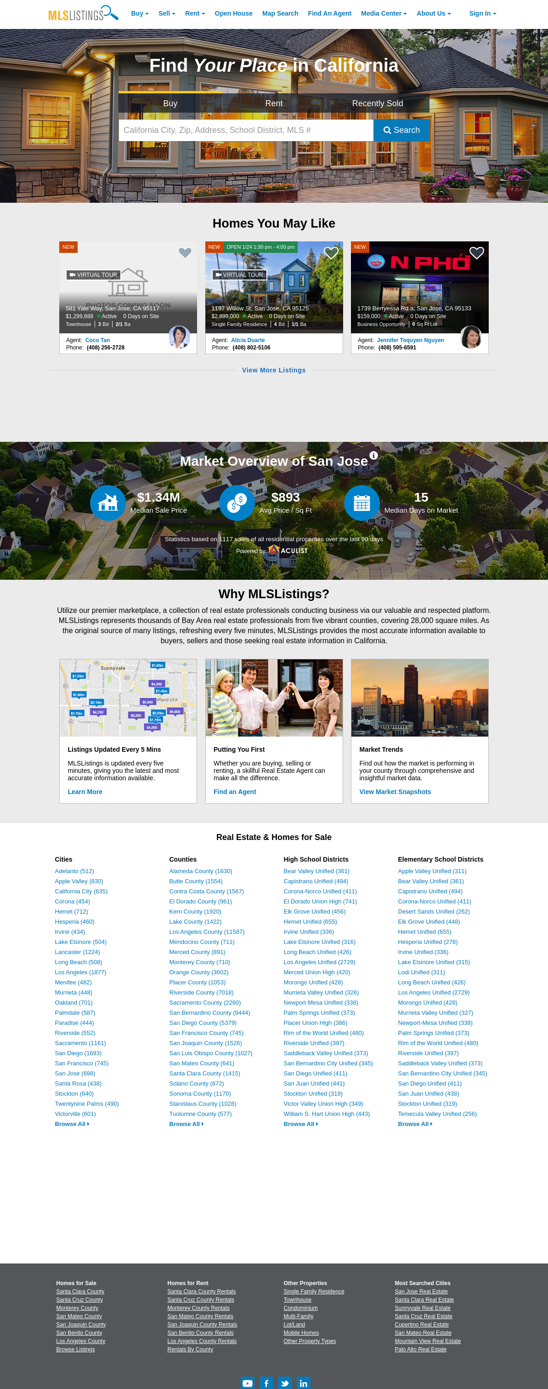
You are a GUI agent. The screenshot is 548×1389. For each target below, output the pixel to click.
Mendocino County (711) (202, 941)
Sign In (480, 13)
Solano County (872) (196, 1083)
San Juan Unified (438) (428, 1093)
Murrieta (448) (74, 992)
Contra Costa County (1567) (206, 891)
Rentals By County (190, 1349)
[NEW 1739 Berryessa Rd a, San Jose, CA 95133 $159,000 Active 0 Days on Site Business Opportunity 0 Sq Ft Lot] (420, 287)
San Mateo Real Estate (423, 1333)
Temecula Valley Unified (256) (437, 1113)
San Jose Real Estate (421, 1291)
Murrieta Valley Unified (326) (321, 992)
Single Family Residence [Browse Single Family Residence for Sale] (314, 1291)
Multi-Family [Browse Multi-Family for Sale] (299, 1316)
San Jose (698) (75, 1073)
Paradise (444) (74, 1022)
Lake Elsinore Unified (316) (320, 941)
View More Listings (274, 370)
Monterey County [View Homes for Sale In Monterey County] (77, 1308)
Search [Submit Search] (402, 130)
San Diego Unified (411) (316, 1073)
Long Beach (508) (78, 962)
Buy (137, 13)
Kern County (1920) (195, 911)
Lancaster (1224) (77, 952)
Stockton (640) (74, 1093)
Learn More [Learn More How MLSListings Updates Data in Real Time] (85, 791)
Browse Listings (75, 1349)
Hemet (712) (71, 911)
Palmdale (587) (75, 1012)
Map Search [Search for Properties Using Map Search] (280, 13)
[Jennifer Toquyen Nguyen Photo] (470, 333)
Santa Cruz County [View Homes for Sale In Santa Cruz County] (79, 1300)
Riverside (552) (75, 1032)
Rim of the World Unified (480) (324, 1032)
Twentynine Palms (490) (87, 1103)
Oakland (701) (74, 1002)
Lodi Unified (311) (422, 972)
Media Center (381, 13)
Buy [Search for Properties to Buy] (170, 103)
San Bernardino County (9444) (209, 1012)
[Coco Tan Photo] (179, 333)
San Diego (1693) (78, 1053)
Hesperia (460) (75, 921)
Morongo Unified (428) (313, 982)
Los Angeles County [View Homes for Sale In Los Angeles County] (81, 1341)
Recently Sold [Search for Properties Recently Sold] (377, 103)
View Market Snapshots (395, 791)
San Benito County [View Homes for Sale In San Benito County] (79, 1333)
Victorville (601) (75, 1113)
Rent (192, 13)
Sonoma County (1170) (200, 1093)
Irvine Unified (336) (309, 931)
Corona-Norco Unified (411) (320, 891)
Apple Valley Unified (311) (432, 871)
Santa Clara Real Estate (424, 1300)
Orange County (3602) (199, 972)
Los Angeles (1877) (81, 972)
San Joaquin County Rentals (202, 1324)
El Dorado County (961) (200, 901)
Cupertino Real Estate (422, 1324)
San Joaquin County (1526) (205, 1043)
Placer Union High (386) (316, 1022)
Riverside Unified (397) (314, 1043)
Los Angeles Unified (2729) (320, 962)
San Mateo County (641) (202, 1063)
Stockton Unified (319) (313, 1093)
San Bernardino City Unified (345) (328, 1063)
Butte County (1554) (196, 881)
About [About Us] (431, 13)
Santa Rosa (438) (78, 1083)
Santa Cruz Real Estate (423, 1316)
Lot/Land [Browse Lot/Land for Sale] (294, 1324)
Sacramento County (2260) (205, 1002)
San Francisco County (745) (206, 1032)
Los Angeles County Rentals (202, 1341)
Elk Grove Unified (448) (429, 921)
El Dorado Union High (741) (320, 901)
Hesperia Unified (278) (428, 941)
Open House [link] (234, 13)
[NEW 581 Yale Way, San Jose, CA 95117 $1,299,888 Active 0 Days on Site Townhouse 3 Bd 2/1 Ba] (128, 287)
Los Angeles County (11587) (207, 931)
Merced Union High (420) (317, 972)
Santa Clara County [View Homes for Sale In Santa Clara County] (80, 1291)
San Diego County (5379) (203, 1022)
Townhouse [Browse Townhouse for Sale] (298, 1300)
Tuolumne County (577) (200, 1113)
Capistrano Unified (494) (316, 881)
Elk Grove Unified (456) (315, 911)
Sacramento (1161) (80, 1043)
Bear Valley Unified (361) (317, 871)
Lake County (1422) (195, 921)
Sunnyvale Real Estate (423, 1308)
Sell (164, 13)
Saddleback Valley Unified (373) (326, 1053)
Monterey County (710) (200, 962)
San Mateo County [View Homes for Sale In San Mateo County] (79, 1316)
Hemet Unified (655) (310, 921)
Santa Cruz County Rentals (201, 1300)
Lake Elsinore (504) (81, 941)
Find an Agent (235, 791)
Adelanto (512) (74, 871)
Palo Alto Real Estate (421, 1349)
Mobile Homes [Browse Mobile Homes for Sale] (301, 1333)
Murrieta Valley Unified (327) (436, 1012)
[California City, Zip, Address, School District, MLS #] (246, 130)
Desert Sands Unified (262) (434, 911)
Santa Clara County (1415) (205, 1073)
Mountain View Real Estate (428, 1341)
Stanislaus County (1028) (203, 1103)
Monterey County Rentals (199, 1308)
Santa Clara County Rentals (202, 1291)
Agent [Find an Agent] (330, 13)
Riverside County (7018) (201, 992)
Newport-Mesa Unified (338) (321, 1002)
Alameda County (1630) (200, 871)
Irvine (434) (70, 931)
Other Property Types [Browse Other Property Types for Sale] (310, 1341)
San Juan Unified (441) (314, 1083)
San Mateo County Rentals (200, 1316)
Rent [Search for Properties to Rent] (273, 103)
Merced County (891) (197, 952)
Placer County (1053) (197, 982)
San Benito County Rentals (201, 1333)
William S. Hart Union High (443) (327, 1113)
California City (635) (81, 891)
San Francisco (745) (82, 1063)
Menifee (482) (73, 982)
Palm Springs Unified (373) (319, 1012)
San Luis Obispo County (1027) (211, 1053)
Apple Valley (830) (79, 881)
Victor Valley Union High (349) (323, 1103)
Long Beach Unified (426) (317, 952)
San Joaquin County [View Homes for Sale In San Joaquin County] (81, 1324)
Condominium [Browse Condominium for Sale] (301, 1308)
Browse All (72, 1123)
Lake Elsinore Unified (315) (434, 962)
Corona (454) (72, 901)
